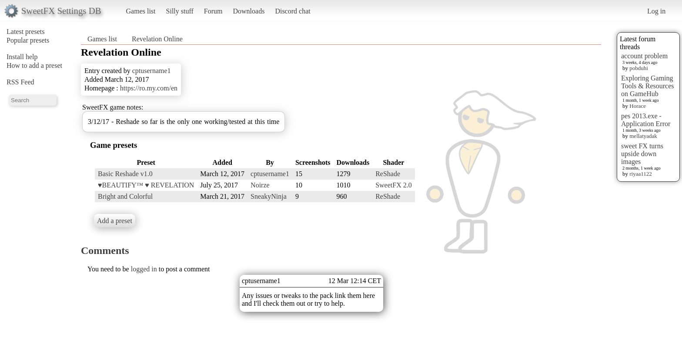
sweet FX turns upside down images (642, 153)
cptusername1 (151, 70)
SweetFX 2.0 (393, 185)
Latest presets (26, 31)
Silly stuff (180, 11)
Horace (637, 106)
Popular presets (28, 40)
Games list (141, 11)
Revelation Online (157, 39)
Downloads (248, 11)
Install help (22, 56)
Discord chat (292, 11)
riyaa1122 (640, 173)
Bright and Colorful (125, 196)
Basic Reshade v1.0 (125, 173)
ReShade (387, 173)
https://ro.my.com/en (148, 88)
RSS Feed (20, 82)
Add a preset (114, 220)
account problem (644, 56)
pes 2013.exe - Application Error (645, 119)
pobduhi (638, 68)
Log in (656, 11)
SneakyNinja (269, 196)
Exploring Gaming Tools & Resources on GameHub (647, 85)
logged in (144, 269)
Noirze (260, 185)
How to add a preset (34, 65)
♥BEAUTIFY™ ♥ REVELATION (146, 185)
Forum (213, 11)
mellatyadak (643, 136)
